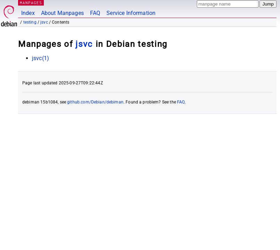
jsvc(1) (40, 58)
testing (30, 22)
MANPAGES (31, 2)
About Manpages (62, 13)
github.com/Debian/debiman (95, 102)
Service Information (130, 13)
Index (28, 13)
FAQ (95, 13)
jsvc (44, 22)
